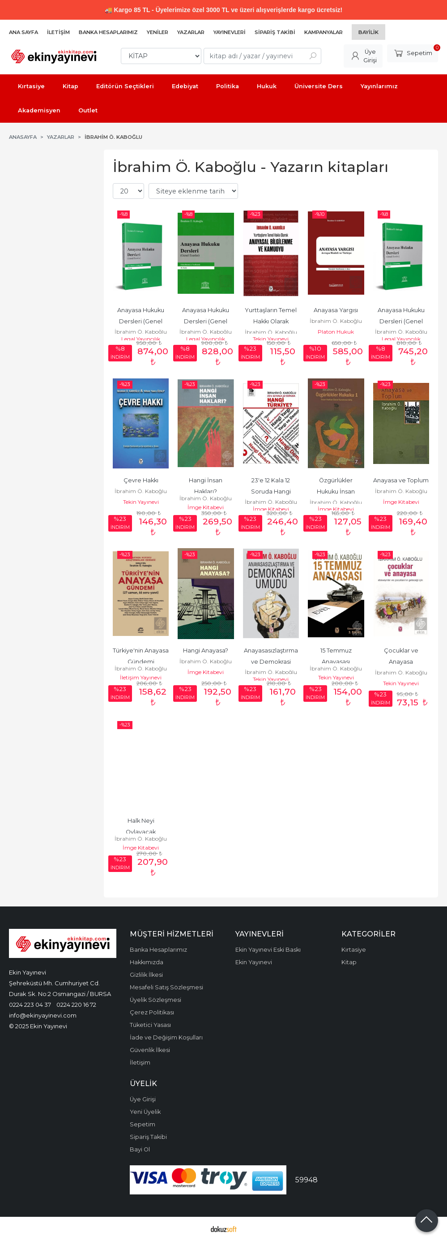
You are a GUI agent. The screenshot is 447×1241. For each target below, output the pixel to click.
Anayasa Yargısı (336, 310)
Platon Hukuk (336, 331)
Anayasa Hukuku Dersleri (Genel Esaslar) (141, 321)
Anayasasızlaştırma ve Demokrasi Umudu (271, 661)
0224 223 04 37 (30, 1004)
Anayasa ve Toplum (401, 480)
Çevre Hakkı (140, 480)
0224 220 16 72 (76, 1004)
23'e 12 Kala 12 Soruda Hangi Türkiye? (271, 491)
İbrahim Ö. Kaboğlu (141, 331)
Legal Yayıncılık (140, 338)
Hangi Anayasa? (205, 650)
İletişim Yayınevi (141, 677)
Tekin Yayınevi (271, 338)
